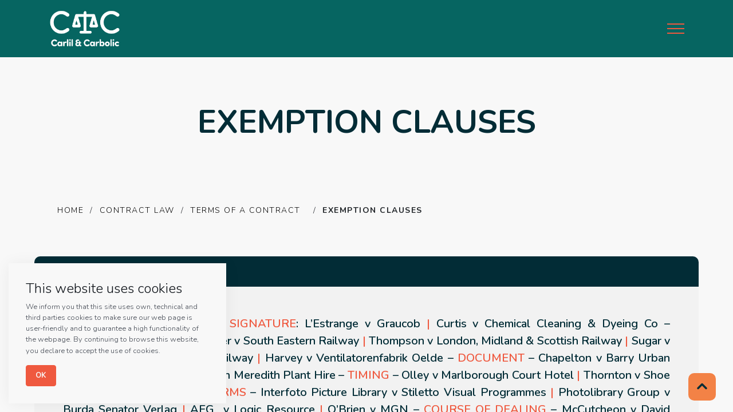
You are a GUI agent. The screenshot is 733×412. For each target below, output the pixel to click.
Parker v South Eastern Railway (278, 340)
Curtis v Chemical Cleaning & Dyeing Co (547, 323)
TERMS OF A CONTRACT (247, 210)
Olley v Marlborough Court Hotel (487, 375)
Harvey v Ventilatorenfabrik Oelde (354, 358)
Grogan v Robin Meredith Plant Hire (242, 375)
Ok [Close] (41, 375)
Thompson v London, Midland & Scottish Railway (495, 340)
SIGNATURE (263, 323)
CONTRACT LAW (137, 210)
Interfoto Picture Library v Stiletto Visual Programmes (403, 392)
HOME (70, 210)
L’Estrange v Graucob (362, 323)
